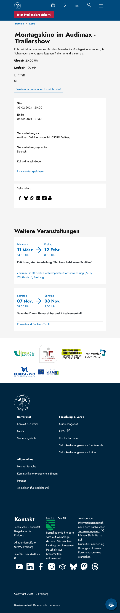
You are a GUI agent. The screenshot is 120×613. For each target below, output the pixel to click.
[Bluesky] (73, 566)
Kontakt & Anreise (27, 424)
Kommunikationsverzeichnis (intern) (37, 473)
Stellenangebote (26, 438)
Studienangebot (68, 424)
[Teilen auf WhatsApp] (32, 198)
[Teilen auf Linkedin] (38, 198)
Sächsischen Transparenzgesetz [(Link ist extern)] (91, 529)
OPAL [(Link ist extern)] (64, 431)
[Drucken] (50, 198)
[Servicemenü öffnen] (111, 604)
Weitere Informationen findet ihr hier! (39, 89)
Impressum (55, 605)
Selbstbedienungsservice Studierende (81, 445)
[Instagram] (51, 566)
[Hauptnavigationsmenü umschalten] (101, 5)
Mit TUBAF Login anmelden (35, 489)
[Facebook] (40, 566)
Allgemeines (25, 459)
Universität (24, 417)
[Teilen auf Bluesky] (26, 198)
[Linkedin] (30, 566)
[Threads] (95, 566)
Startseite (19, 23)
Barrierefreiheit (23, 605)
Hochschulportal (68, 438)
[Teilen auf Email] (44, 198)
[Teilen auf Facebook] (20, 198)
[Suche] (89, 5)
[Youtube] (19, 566)
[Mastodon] (84, 566)
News (20, 431)
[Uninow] (62, 566)
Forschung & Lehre (71, 417)
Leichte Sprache (26, 466)
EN (77, 6)
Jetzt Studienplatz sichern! (34, 15)
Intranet (21, 481)
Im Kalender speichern (30, 171)
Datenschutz (40, 605)
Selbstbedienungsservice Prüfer (77, 452)
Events (31, 23)
